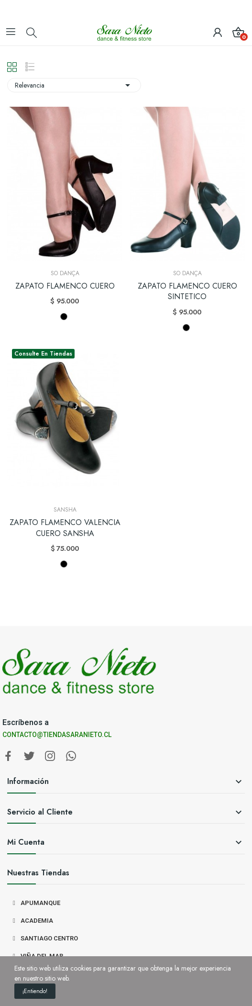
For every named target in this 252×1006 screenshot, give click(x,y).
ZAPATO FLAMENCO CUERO (65, 286)
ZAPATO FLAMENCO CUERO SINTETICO (187, 291)
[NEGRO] (63, 316)
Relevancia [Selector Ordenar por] (74, 85)
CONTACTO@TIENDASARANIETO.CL (56, 734)
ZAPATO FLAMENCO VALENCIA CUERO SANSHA (65, 527)
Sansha (65, 510)
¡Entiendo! (34, 991)
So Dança (65, 273)
